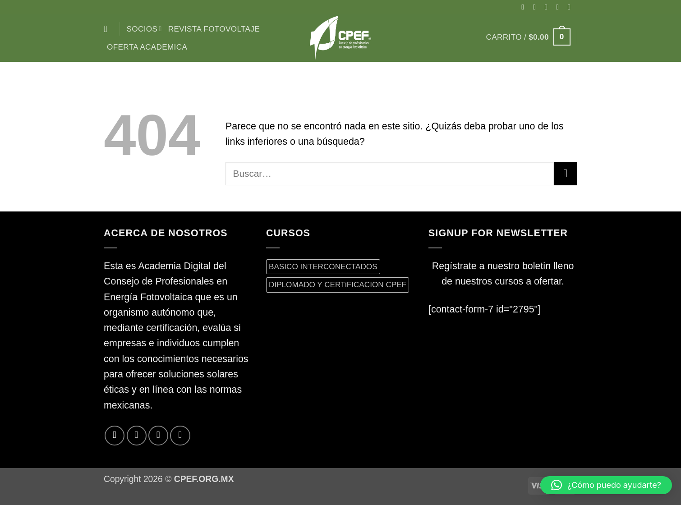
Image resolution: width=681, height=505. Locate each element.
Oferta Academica (147, 46)
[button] (528, 37)
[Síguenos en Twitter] (559, 7)
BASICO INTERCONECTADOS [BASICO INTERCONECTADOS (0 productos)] (323, 266)
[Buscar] (108, 29)
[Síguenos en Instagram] (536, 7)
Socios (144, 28)
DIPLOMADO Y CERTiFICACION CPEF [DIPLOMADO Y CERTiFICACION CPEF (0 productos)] (337, 284)
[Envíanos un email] (571, 7)
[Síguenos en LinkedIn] (180, 435)
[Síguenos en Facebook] (525, 7)
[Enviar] (565, 173)
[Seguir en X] (548, 7)
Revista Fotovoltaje (214, 28)
